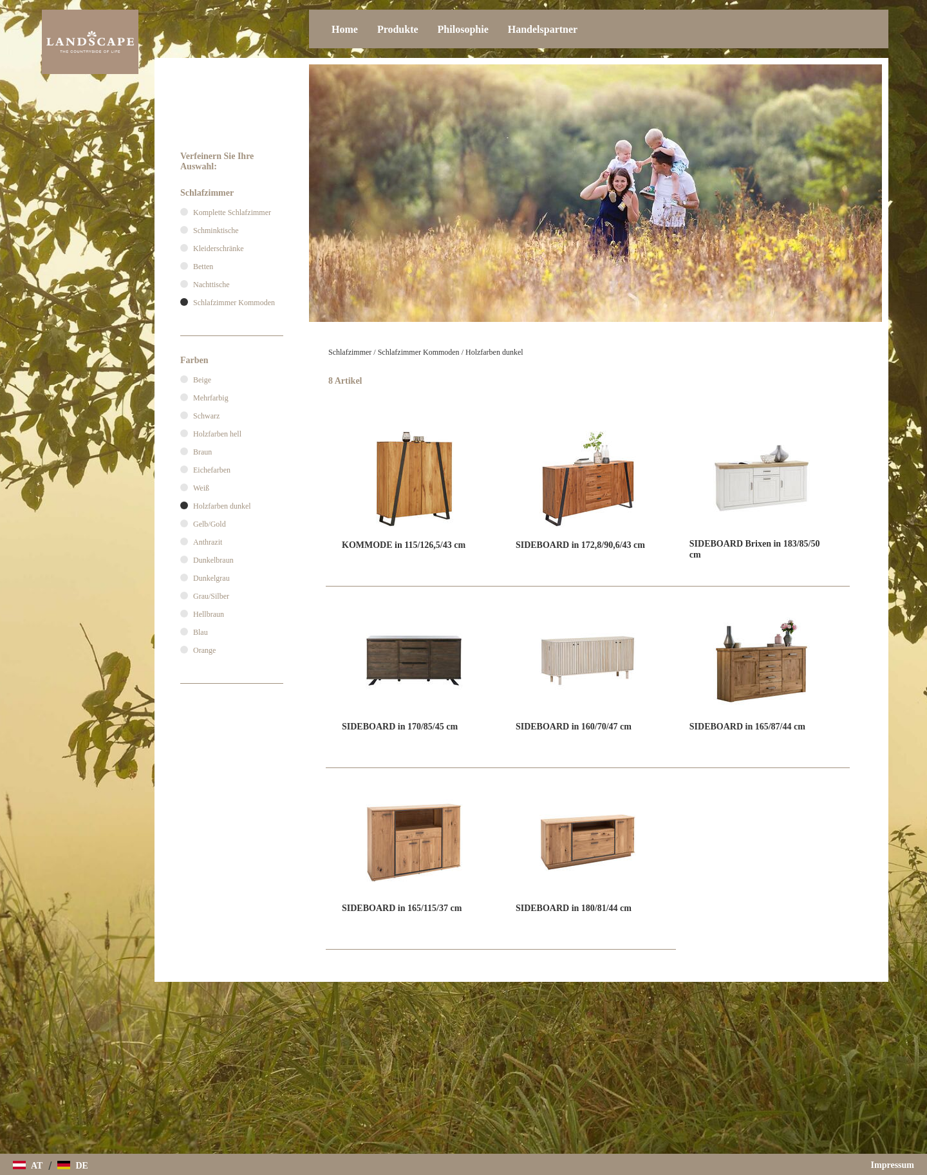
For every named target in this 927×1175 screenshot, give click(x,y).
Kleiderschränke (218, 248)
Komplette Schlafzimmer (232, 212)
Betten (203, 266)
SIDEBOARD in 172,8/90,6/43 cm (580, 545)
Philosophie (463, 29)
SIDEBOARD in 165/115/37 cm (402, 908)
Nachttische (211, 284)
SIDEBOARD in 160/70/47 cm (574, 726)
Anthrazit (207, 542)
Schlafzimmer (349, 352)
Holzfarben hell (217, 433)
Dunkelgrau (211, 578)
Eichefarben (211, 470)
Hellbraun (208, 614)
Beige (202, 379)
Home (345, 29)
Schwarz (206, 415)
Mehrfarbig (211, 397)
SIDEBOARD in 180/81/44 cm (574, 908)
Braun (202, 451)
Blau (200, 632)
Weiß (201, 488)
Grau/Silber (211, 596)
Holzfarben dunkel (494, 352)
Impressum (892, 1165)
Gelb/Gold (209, 524)
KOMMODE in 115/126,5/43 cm (403, 545)
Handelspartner (542, 29)
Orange (204, 650)
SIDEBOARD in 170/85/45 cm (400, 726)
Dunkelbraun (213, 560)
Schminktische (216, 230)
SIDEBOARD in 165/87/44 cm (747, 726)
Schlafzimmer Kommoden (419, 352)
